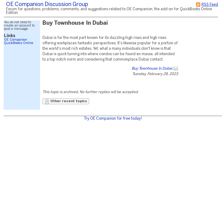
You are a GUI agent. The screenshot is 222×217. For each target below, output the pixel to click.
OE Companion (15, 39)
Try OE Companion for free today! (113, 118)
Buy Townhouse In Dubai (152, 68)
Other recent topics (66, 101)
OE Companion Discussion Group (47, 4)
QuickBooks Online (18, 43)
